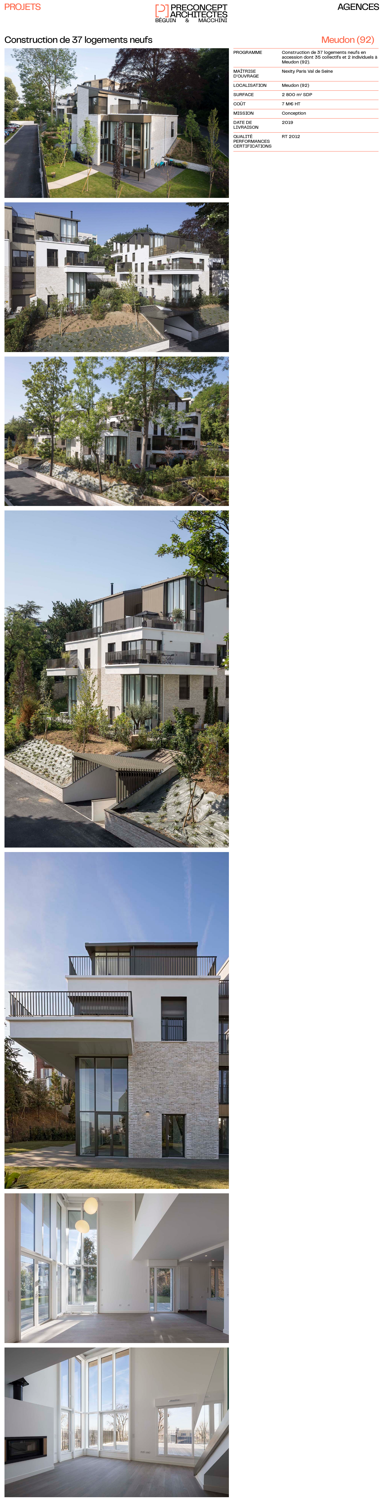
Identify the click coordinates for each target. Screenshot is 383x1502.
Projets (22, 8)
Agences (358, 8)
